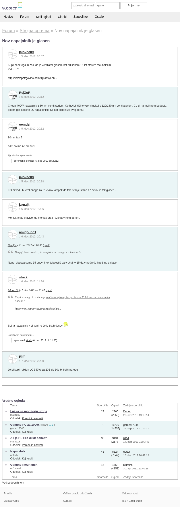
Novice (8, 16)
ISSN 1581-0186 (132, 500)
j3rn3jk (24, 205)
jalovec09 (26, 52)
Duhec (127, 411)
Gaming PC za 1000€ (25, 424)
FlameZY (15, 441)
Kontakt (67, 500)
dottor (126, 451)
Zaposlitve (81, 16)
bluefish (127, 465)
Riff (22, 356)
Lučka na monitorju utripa (28, 411)
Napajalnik (17, 451)
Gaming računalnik (23, 464)
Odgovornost (130, 493)
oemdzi (24, 124)
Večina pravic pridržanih (77, 493)
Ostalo (99, 16)
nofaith (14, 455)
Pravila (8, 493)
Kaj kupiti (27, 431)
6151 (126, 438)
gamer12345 (17, 428)
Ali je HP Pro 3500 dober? (28, 438)
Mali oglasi (43, 17)
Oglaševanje (11, 500)
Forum (24, 16)
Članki (62, 17)
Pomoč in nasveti (32, 418)
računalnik (16, 468)
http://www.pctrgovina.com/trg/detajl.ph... (32, 78)
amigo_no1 (27, 232)
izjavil (46, 245)
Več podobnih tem (13, 482)
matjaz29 (15, 414)
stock (23, 277)
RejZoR (25, 92)
